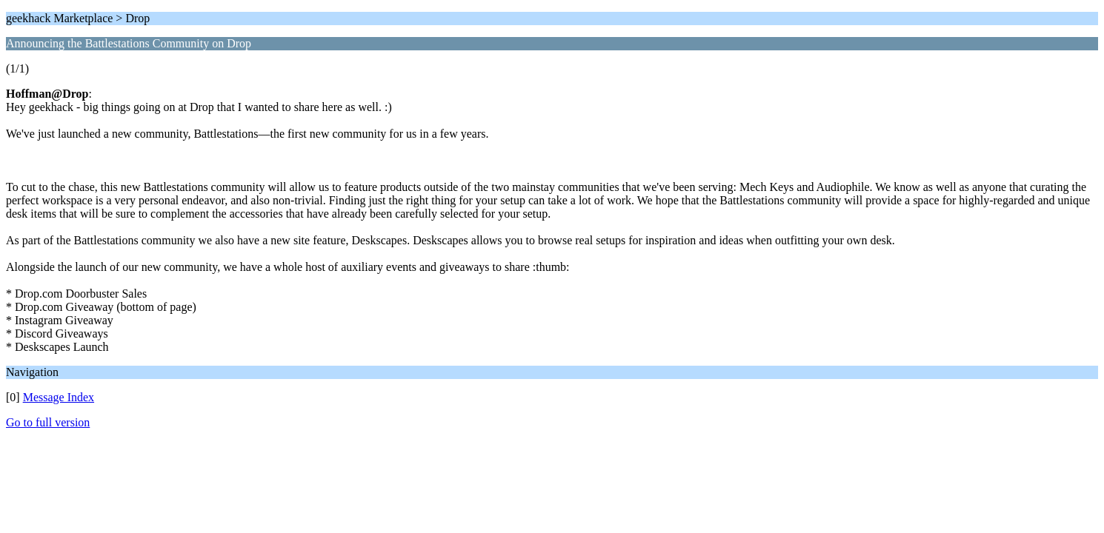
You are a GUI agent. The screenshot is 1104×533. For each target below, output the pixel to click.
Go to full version (48, 422)
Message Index (58, 397)
